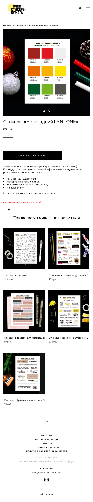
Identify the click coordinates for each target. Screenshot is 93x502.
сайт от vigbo (46, 494)
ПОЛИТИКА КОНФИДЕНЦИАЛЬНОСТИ (46, 451)
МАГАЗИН (46, 436)
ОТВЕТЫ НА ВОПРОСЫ (46, 447)
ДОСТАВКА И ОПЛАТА (47, 439)
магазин (7, 25)
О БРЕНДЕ (47, 443)
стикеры (19, 25)
